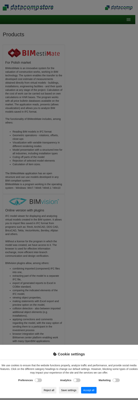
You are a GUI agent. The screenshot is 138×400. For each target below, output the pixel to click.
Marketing (109, 380)
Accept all (88, 390)
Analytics (70, 380)
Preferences (30, 380)
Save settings (68, 390)
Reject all (49, 390)
